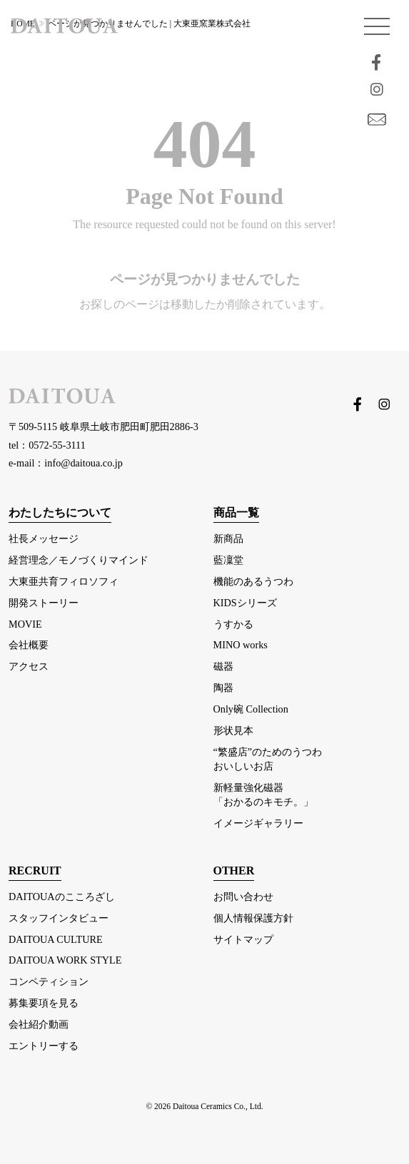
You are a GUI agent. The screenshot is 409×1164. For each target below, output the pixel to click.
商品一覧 (236, 512)
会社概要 (29, 644)
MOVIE (25, 624)
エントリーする (44, 1045)
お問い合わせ (243, 896)
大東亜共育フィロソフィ (63, 581)
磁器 (223, 666)
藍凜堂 (228, 560)
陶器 (223, 687)
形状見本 (233, 730)
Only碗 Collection (250, 709)
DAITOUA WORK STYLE (65, 960)
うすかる (233, 624)
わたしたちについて (60, 512)
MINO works (240, 644)
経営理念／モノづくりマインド (78, 560)
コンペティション (49, 981)
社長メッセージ (44, 538)
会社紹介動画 (39, 1024)
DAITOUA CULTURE (56, 939)
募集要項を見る (44, 1003)
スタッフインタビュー (58, 918)
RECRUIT (35, 870)
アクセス (29, 666)
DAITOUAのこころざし (62, 896)
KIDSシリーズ (245, 602)
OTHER (234, 870)
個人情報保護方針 (253, 918)
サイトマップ (243, 939)
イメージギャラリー (258, 823)
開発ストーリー (44, 602)
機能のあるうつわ (253, 581)
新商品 (228, 538)
